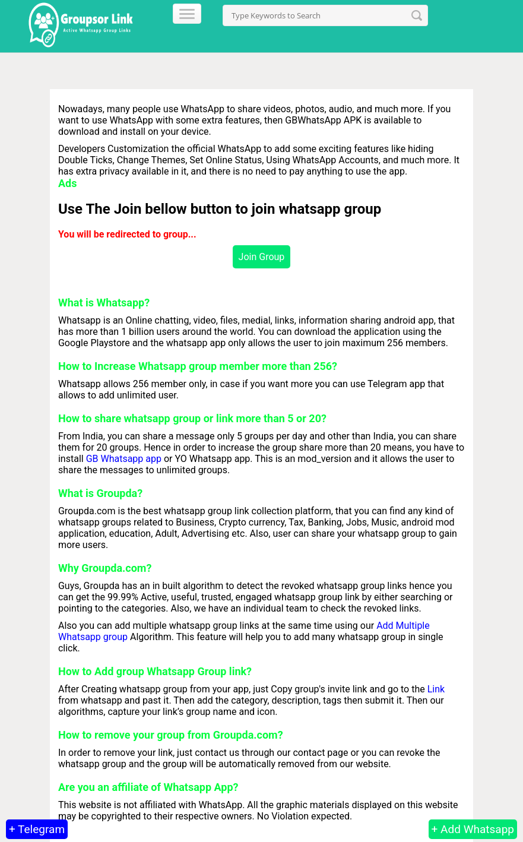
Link (436, 689)
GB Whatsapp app (123, 458)
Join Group (262, 256)
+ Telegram (37, 829)
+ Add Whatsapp (473, 829)
